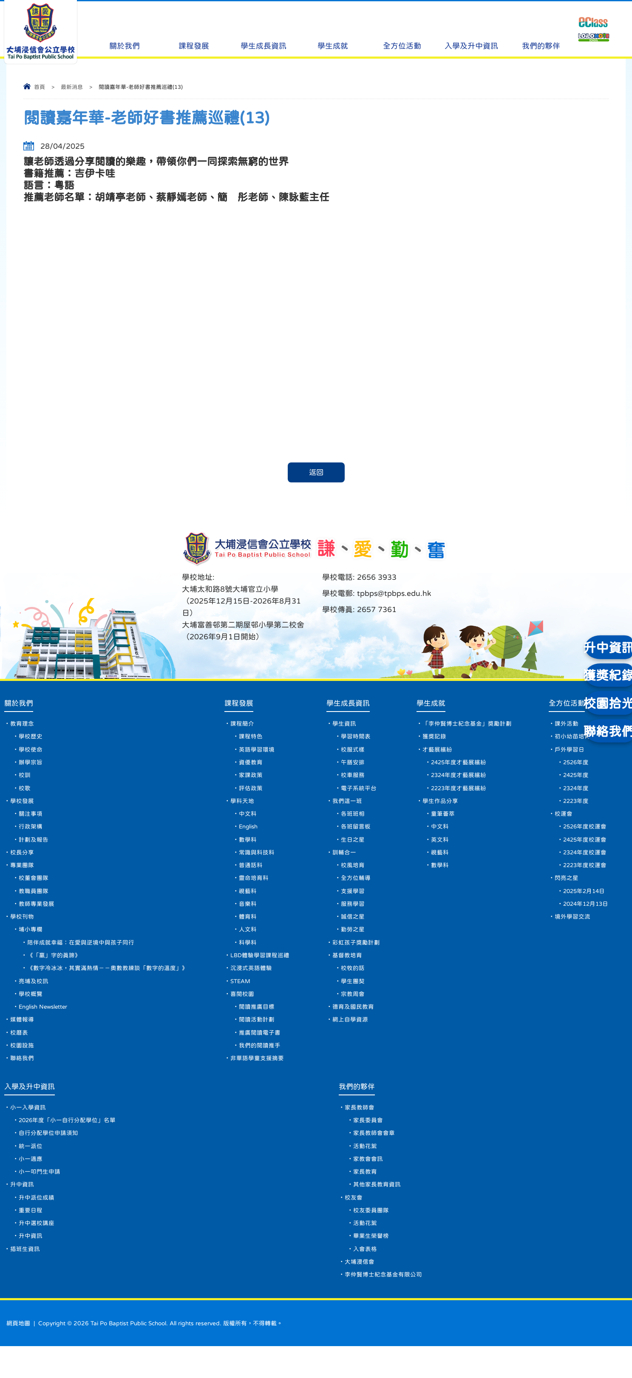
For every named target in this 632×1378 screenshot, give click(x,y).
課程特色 (250, 739)
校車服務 (352, 780)
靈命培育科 (253, 888)
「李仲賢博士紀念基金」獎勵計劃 (465, 725)
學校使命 (31, 752)
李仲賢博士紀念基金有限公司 (384, 1306)
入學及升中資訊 (471, 30)
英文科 (438, 848)
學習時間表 (355, 739)
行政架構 (31, 834)
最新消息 (72, 87)
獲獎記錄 (433, 739)
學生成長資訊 (263, 30)
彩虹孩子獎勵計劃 (355, 956)
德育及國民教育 (352, 1024)
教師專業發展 (36, 916)
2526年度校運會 (583, 834)
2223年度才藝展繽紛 (457, 793)
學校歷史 (31, 739)
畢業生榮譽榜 (372, 1265)
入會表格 (366, 1279)
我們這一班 (346, 807)
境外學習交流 (570, 929)
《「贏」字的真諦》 (54, 970)
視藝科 (247, 902)
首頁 (39, 87)
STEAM (240, 997)
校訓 (25, 780)
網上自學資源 (349, 1038)
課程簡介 (241, 725)
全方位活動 (402, 30)
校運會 (561, 820)
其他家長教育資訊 (378, 1211)
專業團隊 (22, 875)
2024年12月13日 (585, 916)
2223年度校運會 (583, 875)
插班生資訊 (25, 1279)
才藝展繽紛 (436, 752)
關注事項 (31, 820)
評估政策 (250, 793)
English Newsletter (46, 1024)
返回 (316, 472)
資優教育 (250, 766)
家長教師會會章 (375, 1157)
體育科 (247, 929)
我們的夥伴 (540, 30)
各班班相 (352, 820)
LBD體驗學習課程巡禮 (259, 970)
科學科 (247, 956)
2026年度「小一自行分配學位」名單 (68, 1143)
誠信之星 (352, 929)
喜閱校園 (241, 1011)
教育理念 (22, 725)
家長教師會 (360, 1129)
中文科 (247, 820)
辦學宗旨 (31, 766)
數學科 (247, 848)
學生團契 (352, 997)
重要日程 (31, 1238)
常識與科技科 (256, 861)
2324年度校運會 (583, 861)
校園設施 (22, 1065)
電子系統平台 (358, 793)
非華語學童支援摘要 (256, 1079)
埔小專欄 (31, 943)
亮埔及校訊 (33, 997)
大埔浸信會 (360, 1293)
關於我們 (124, 30)
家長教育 (366, 1197)
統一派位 (31, 1170)
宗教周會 (352, 1011)
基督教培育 (346, 970)
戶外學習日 (567, 752)
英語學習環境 (256, 752)
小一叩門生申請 (39, 1197)
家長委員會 (369, 1143)
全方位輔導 (355, 888)
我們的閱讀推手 (259, 1065)
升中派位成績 (36, 1225)
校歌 (25, 793)
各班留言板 (355, 834)
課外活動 (564, 725)
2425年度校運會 (583, 848)
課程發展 (194, 30)
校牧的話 (352, 984)
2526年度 (574, 766)
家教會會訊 (369, 1184)
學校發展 (22, 807)
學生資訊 (343, 725)
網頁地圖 (18, 1355)
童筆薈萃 (441, 820)
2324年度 (574, 793)
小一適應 (31, 1184)
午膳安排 (352, 766)
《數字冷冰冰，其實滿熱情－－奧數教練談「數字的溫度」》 (107, 984)
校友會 (354, 1225)
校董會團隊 (33, 888)
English (249, 834)
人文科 (247, 943)
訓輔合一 (343, 861)
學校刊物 (22, 929)
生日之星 (352, 848)
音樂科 (247, 916)
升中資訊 (22, 1211)
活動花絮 (366, 1170)
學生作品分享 (438, 807)
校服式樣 (352, 752)
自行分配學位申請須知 (48, 1157)
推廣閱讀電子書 (259, 1052)
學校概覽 (31, 1011)
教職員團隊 (33, 902)
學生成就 (333, 30)
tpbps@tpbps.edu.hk (393, 594)
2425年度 (574, 780)
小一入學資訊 (28, 1129)
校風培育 (352, 875)
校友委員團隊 (372, 1238)
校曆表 (19, 1052)
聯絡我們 (22, 1079)
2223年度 (574, 807)
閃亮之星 (564, 888)
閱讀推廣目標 (256, 1024)
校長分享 (22, 861)
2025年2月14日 (583, 902)
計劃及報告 (33, 848)
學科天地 (241, 807)
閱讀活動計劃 (256, 1038)
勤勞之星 (352, 943)
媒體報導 (22, 1038)
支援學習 (352, 902)
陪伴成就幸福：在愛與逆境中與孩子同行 (80, 956)
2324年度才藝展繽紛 (457, 780)
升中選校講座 (36, 1252)
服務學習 (352, 916)
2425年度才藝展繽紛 (457, 766)
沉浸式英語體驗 (250, 984)
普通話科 (250, 875)
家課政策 (250, 780)
